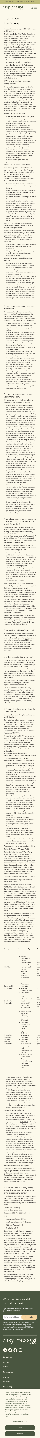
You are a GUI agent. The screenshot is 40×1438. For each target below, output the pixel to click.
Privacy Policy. (19, 1329)
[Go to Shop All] (5, 1366)
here (14, 29)
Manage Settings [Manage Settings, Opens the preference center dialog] (20, 1422)
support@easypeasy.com (13, 228)
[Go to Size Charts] (6, 1362)
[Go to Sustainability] (7, 1381)
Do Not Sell (24, 1122)
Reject (20, 1428)
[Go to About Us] (6, 1377)
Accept (20, 1434)
